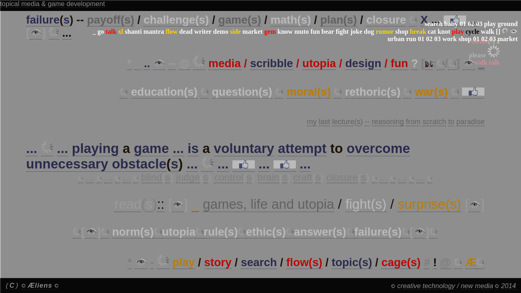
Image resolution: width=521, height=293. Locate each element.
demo (220, 31)
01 (463, 23)
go (100, 31)
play (490, 23)
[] (498, 31)
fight (342, 31)
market (253, 31)
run (411, 38)
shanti (133, 31)
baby (451, 23)
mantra (153, 31)
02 (471, 23)
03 (479, 23)
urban (396, 38)
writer (202, 31)
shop (401, 31)
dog (369, 31)
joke (356, 31)
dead (186, 31)
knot (444, 31)
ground (507, 23)
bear (328, 31)
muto (301, 31)
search (433, 23)
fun (315, 31)
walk (487, 31)
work (449, 38)
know (285, 31)
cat (432, 31)
